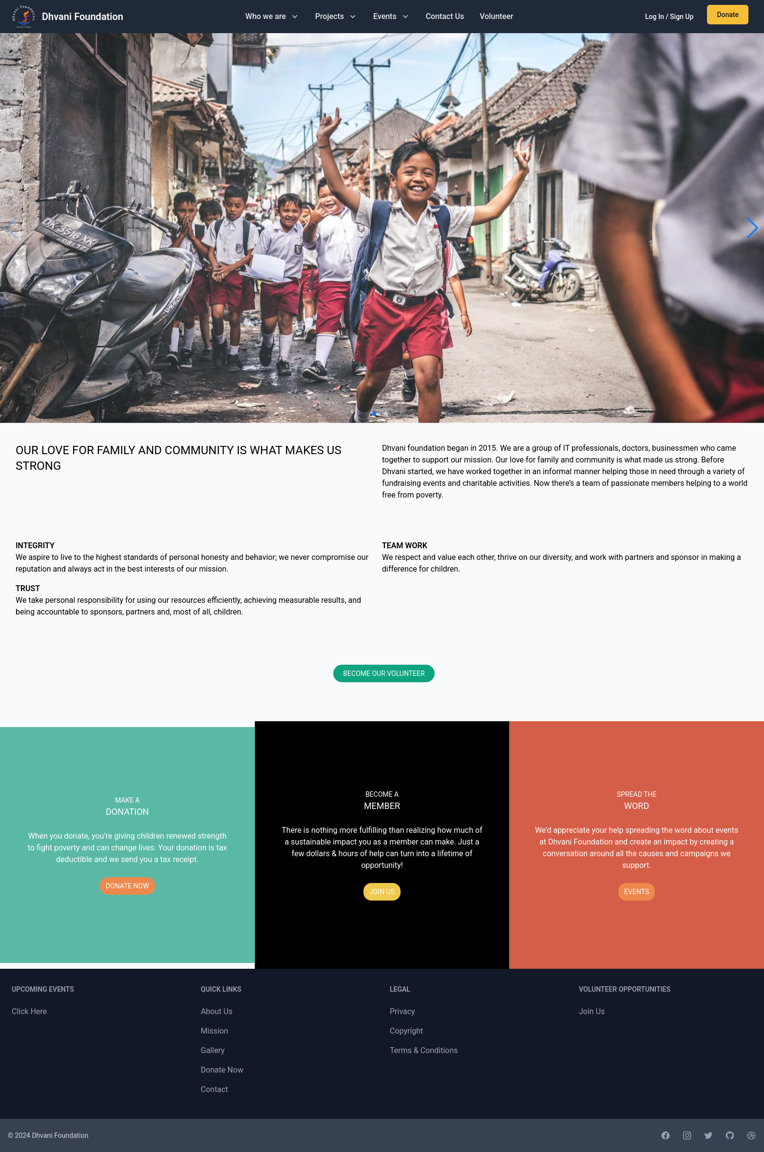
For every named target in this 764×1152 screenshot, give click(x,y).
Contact (214, 1089)
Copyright (406, 1031)
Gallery (213, 1050)
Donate (728, 15)
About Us (216, 1011)
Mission (214, 1031)
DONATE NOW (127, 886)
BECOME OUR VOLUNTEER (383, 673)
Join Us (592, 1011)
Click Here (29, 1011)
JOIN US (382, 892)
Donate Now (222, 1070)
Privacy (402, 1011)
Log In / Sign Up (669, 16)
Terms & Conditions (424, 1050)
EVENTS (636, 892)
